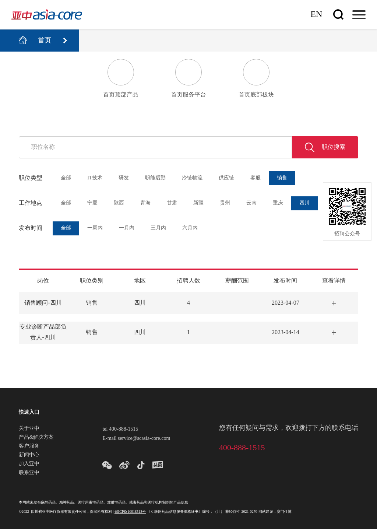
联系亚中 (29, 473)
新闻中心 (29, 455)
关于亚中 (29, 428)
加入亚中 (29, 464)
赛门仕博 (284, 512)
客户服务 (29, 446)
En (316, 14)
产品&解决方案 (36, 437)
